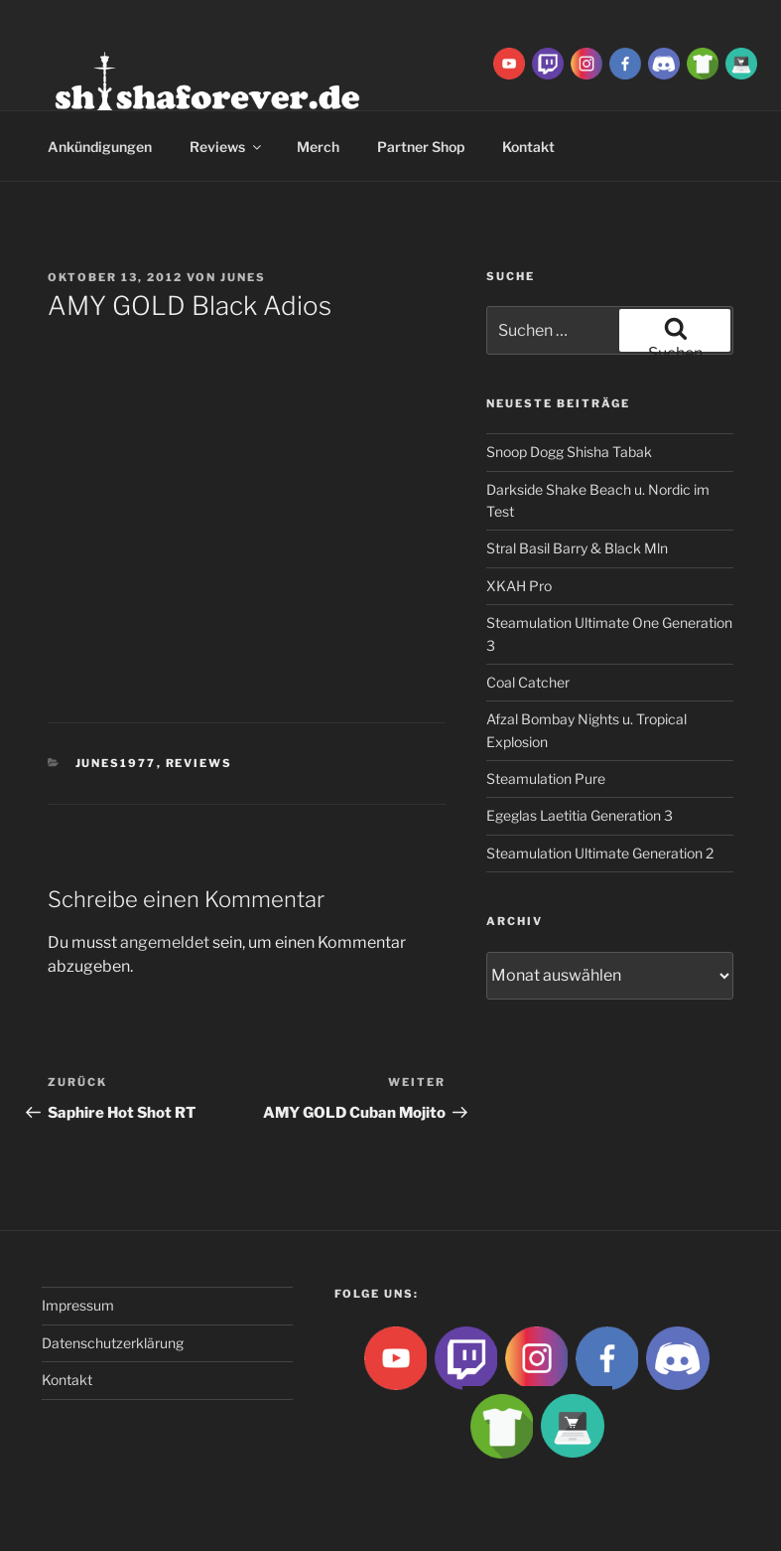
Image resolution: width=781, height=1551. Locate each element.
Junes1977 (116, 763)
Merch (318, 146)
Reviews (227, 146)
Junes (243, 277)
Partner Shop (420, 146)
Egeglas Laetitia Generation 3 (579, 815)
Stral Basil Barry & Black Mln (577, 548)
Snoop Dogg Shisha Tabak (569, 451)
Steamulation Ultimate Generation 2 (600, 853)
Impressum (78, 1305)
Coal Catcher (528, 682)
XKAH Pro (519, 585)
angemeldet (164, 942)
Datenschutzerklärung (113, 1342)
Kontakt (67, 1379)
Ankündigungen (100, 146)
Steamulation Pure (545, 778)
